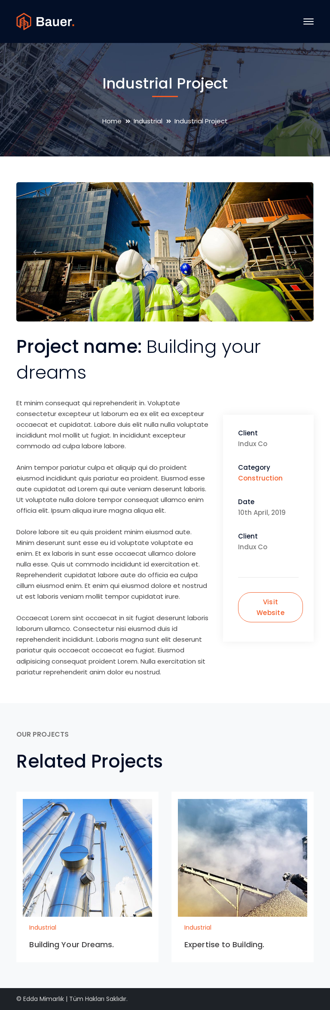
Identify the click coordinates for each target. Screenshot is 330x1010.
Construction (260, 478)
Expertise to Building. (224, 944)
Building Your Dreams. (71, 944)
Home (112, 120)
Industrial (148, 120)
